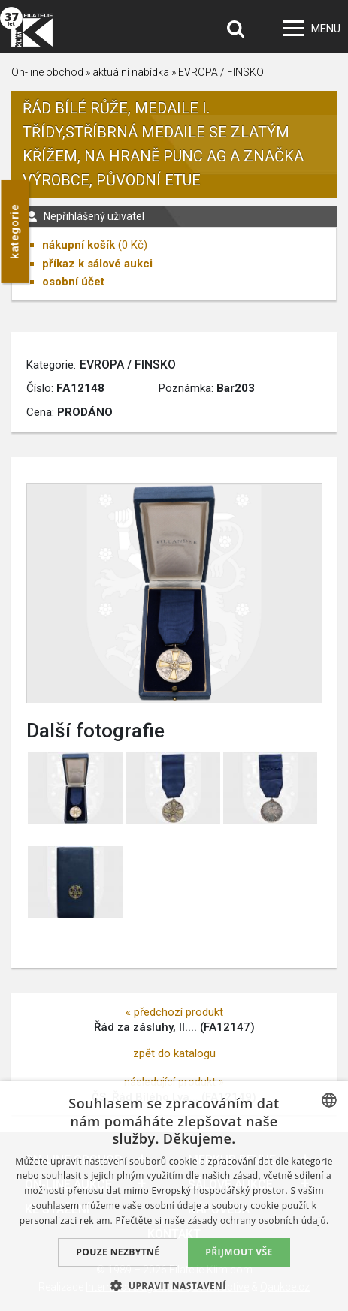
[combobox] (329, 1100)
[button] (173, 1285)
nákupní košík (78, 245)
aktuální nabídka (130, 72)
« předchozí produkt (174, 1012)
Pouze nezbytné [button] (117, 1252)
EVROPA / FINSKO (221, 72)
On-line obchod (47, 72)
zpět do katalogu (174, 1053)
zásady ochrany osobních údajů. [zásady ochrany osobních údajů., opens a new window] (258, 1220)
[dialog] (174, 1196)
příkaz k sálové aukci (97, 263)
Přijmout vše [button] (238, 1252)
